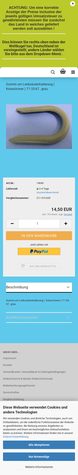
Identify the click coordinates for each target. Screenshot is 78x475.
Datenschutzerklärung (15, 436)
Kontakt (7, 365)
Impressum (9, 358)
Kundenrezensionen (22, 317)
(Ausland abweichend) (47, 192)
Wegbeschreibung (13, 399)
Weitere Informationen (39, 467)
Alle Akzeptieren (39, 444)
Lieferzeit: (12, 188)
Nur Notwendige (39, 456)
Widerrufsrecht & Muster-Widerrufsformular (28, 378)
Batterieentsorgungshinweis (19, 385)
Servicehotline (11, 392)
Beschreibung (17, 287)
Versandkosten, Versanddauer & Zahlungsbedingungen (34, 371)
